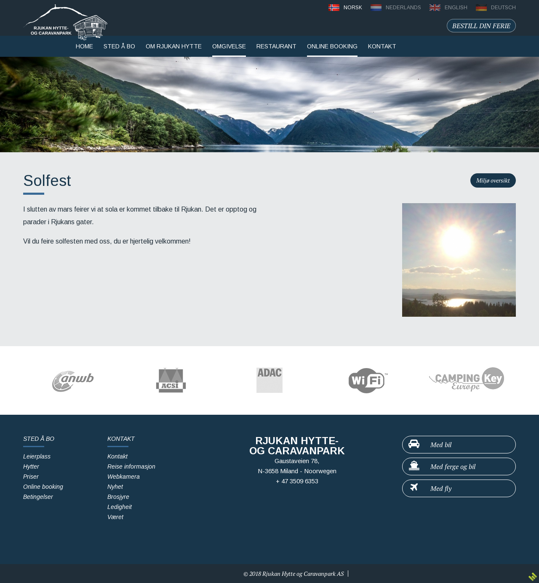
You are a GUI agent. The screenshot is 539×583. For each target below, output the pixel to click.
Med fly (429, 488)
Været (115, 517)
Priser (31, 476)
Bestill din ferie (481, 25)
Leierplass (37, 456)
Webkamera (123, 476)
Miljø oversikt (493, 180)
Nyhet (115, 486)
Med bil (429, 444)
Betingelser (38, 496)
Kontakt (117, 456)
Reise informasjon (131, 466)
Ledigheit (119, 507)
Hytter (31, 466)
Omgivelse (229, 46)
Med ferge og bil (441, 466)
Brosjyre (118, 496)
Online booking (332, 46)
